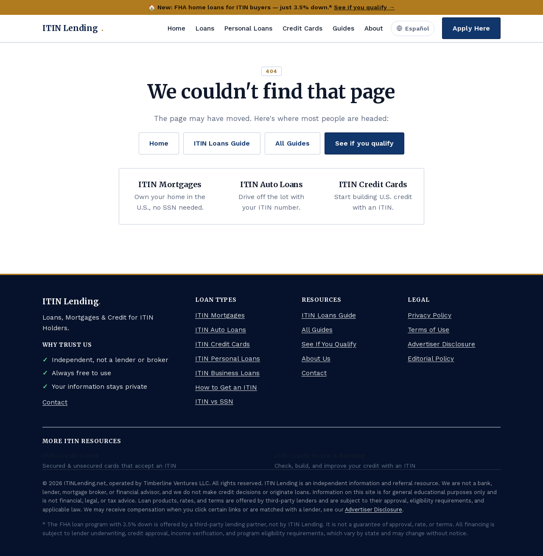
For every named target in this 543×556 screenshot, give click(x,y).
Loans (205, 28)
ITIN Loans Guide (222, 143)
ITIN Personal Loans (227, 358)
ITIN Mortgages (220, 315)
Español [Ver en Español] (412, 28)
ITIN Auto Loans (220, 330)
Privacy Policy (429, 315)
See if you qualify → (364, 7)
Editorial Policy (431, 358)
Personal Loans (248, 28)
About (373, 28)
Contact (54, 402)
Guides (343, 28)
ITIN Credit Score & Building (319, 456)
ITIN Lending (73, 28)
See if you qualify (364, 143)
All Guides (292, 143)
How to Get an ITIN (226, 387)
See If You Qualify (329, 344)
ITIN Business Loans (227, 373)
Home (176, 28)
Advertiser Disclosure (441, 344)
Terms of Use (428, 330)
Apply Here (471, 28)
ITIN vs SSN (214, 401)
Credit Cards (302, 28)
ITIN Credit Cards (222, 344)
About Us (316, 358)
